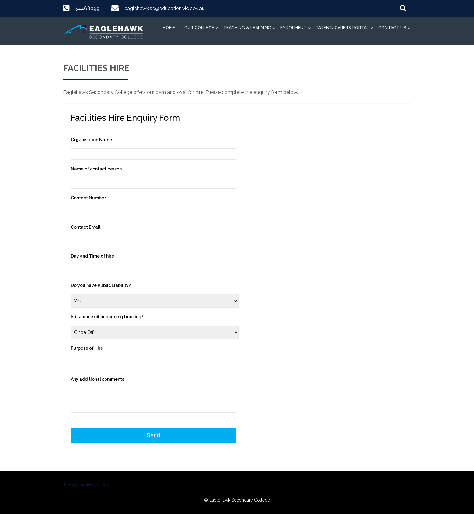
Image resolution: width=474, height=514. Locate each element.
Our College (199, 27)
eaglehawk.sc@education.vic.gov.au (164, 8)
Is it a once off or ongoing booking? (107, 316)
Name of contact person (96, 168)
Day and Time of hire (92, 256)
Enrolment (293, 27)
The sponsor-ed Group (86, 484)
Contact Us (392, 27)
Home (169, 27)
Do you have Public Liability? (101, 285)
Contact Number (88, 197)
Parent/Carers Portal (342, 27)
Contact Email (85, 227)
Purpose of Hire (87, 348)
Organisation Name (91, 139)
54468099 (87, 8)
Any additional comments (97, 379)
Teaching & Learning (247, 27)
